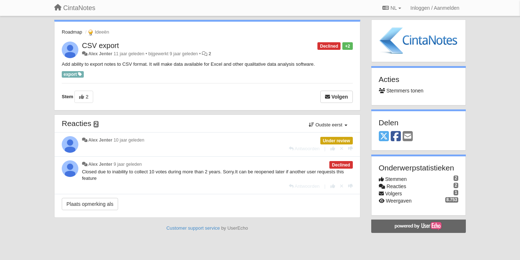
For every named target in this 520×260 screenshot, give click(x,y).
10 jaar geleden (128, 140)
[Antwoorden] (304, 148)
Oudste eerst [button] (328, 124)
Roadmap (72, 32)
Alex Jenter (100, 53)
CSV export (100, 45)
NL (391, 8)
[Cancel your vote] (341, 148)
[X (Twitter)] (384, 136)
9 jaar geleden (127, 164)
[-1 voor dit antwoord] (350, 148)
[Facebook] (396, 136)
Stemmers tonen (401, 91)
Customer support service (193, 228)
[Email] (408, 136)
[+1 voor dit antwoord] (332, 148)
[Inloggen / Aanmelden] (435, 8)
